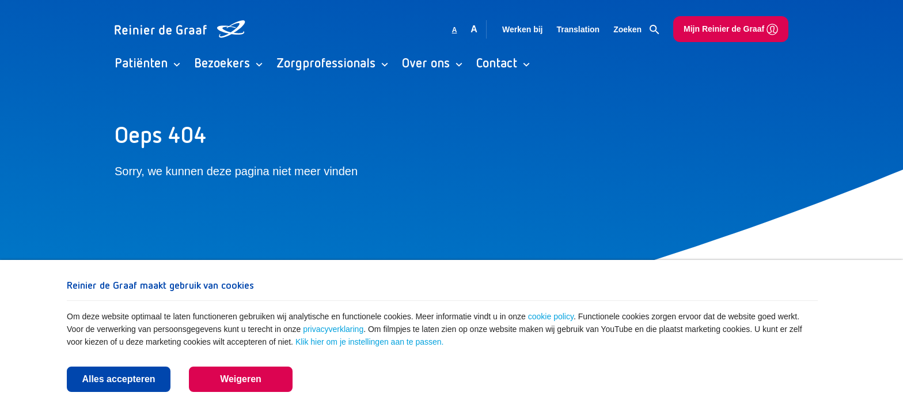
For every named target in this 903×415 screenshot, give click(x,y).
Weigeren (240, 379)
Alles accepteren (118, 379)
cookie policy (551, 316)
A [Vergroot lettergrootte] (474, 29)
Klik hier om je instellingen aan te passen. (369, 341)
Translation (578, 29)
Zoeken (636, 30)
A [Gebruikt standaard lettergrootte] (454, 30)
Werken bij (522, 29)
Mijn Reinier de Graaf (731, 29)
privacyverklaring (333, 329)
